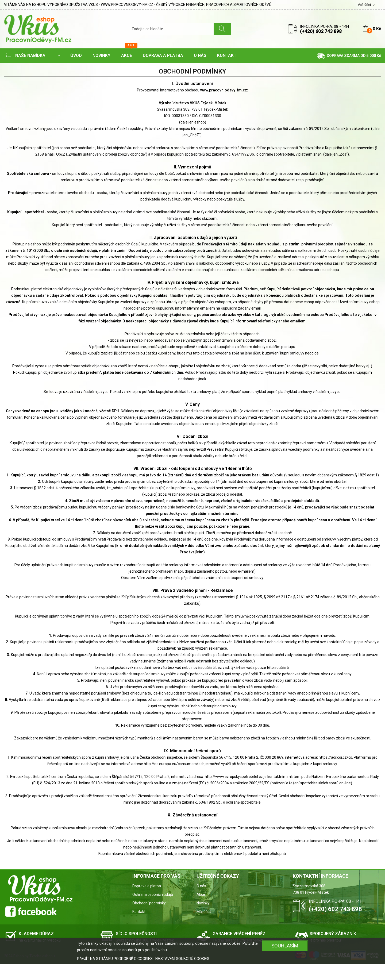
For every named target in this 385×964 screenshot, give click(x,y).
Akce (201, 894)
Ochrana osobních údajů (152, 894)
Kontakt (138, 911)
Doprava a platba (146, 886)
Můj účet (204, 911)
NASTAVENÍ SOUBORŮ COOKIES (182, 959)
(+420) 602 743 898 (321, 31)
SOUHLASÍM (284, 945)
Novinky (203, 903)
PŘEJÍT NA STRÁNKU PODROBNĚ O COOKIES (115, 959)
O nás (201, 886)
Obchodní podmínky (149, 903)
